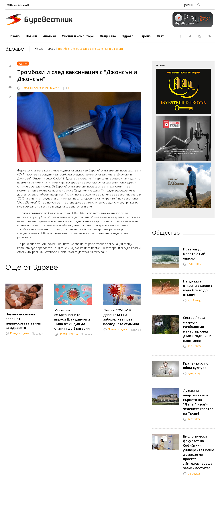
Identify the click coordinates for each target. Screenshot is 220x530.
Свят (160, 36)
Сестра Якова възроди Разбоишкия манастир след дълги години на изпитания (195, 319)
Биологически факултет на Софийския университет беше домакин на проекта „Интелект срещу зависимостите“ (198, 426)
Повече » (37, 326)
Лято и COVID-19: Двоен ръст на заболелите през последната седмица (122, 313)
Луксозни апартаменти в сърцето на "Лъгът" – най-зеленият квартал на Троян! (198, 385)
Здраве (127, 36)
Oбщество (108, 36)
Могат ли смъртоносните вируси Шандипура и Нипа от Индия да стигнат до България (73, 315)
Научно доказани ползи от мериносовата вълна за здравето (23, 317)
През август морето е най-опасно (198, 251)
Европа (145, 36)
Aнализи (49, 36)
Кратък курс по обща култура (198, 353)
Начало (14, 36)
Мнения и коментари (78, 36)
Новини (31, 36)
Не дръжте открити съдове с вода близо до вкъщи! (198, 284)
